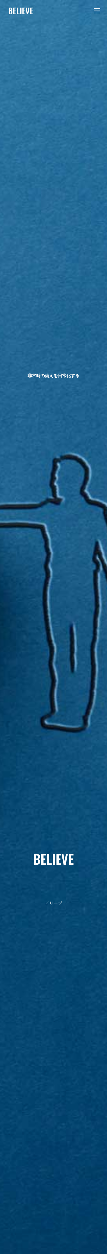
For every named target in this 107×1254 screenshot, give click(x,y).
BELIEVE (20, 11)
